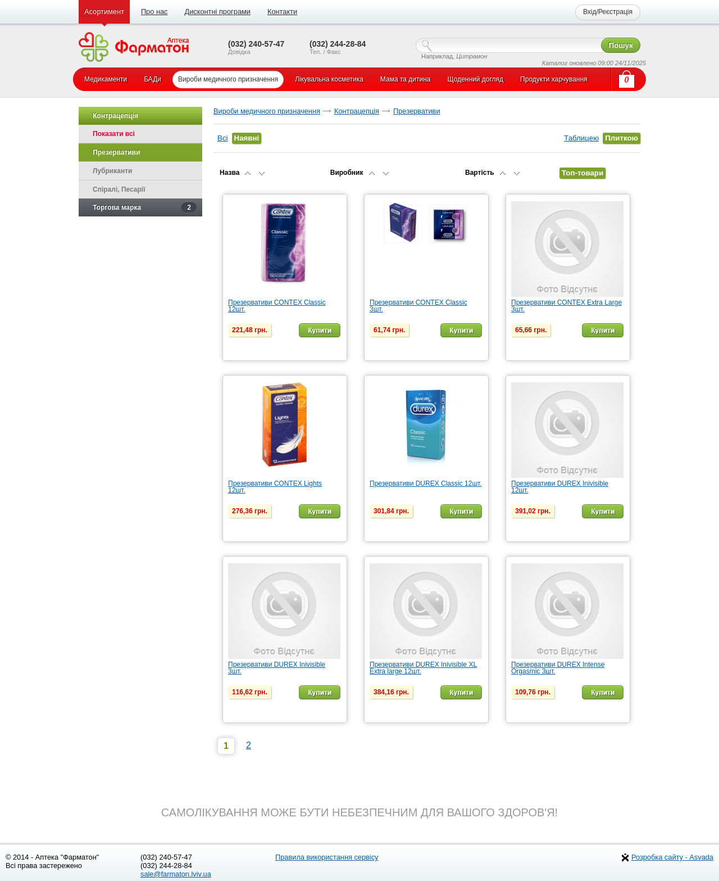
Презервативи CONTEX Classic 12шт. (277, 306)
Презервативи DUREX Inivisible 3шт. (276, 668)
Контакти (282, 11)
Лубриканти (112, 171)
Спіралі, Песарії (119, 189)
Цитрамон (471, 56)
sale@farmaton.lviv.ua (175, 874)
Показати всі (114, 134)
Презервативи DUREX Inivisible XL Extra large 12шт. (423, 668)
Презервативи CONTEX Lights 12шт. (275, 487)
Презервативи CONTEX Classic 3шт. (418, 306)
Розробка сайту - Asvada (672, 857)
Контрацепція (356, 111)
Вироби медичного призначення (266, 111)
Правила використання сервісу (327, 857)
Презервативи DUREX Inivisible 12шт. (559, 487)
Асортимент (104, 11)
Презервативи (416, 111)
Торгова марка (145, 207)
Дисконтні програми (217, 11)
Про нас (154, 11)
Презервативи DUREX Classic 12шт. (426, 483)
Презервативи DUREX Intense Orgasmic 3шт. (557, 668)
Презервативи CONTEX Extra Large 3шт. (566, 306)
